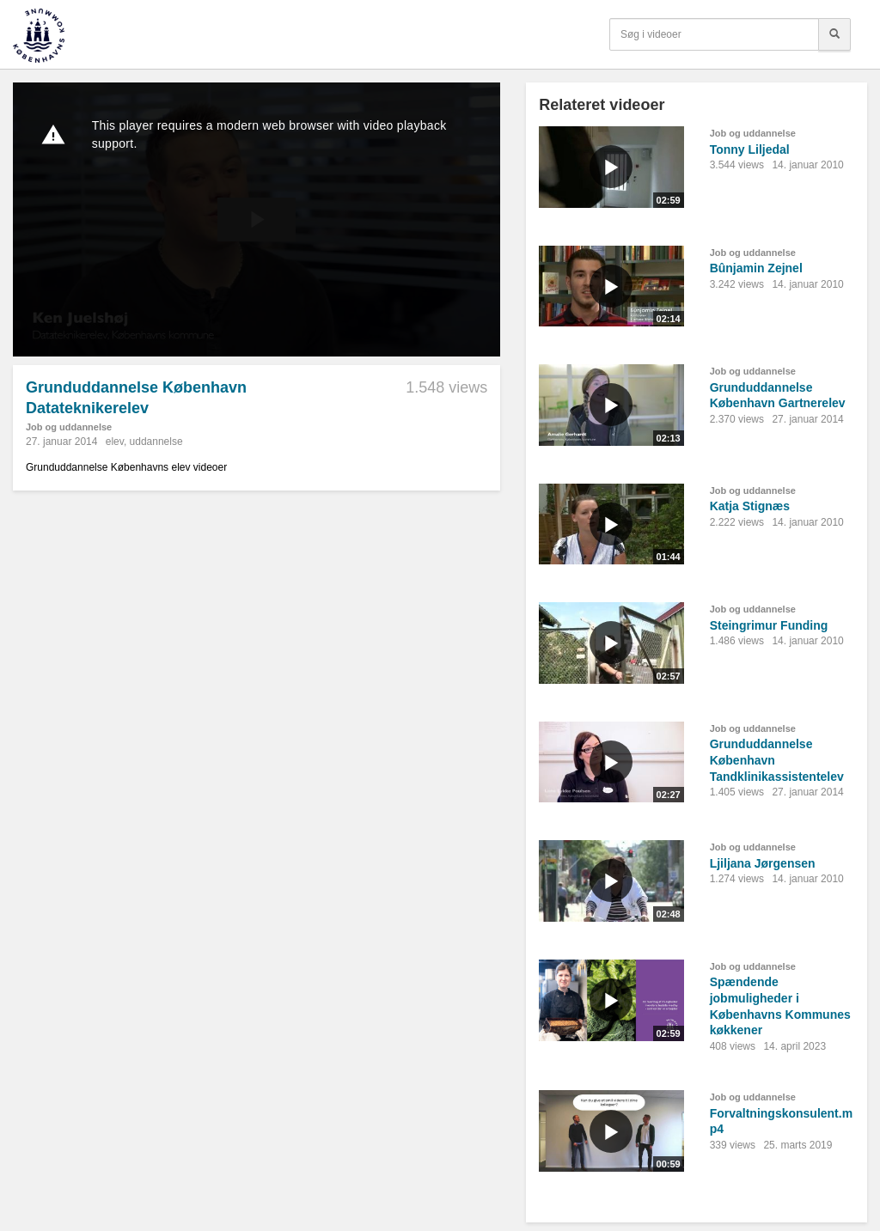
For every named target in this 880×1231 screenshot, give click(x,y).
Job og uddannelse (69, 427)
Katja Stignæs (750, 506)
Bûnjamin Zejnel (756, 268)
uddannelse (156, 442)
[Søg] (834, 34)
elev (115, 442)
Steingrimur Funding (769, 625)
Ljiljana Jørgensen (763, 863)
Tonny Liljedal (750, 149)
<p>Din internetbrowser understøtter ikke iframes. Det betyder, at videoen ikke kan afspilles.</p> (256, 219)
